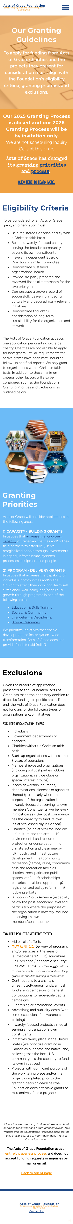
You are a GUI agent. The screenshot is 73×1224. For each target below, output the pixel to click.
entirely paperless (19, 1153)
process (40, 1153)
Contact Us (36, 1211)
